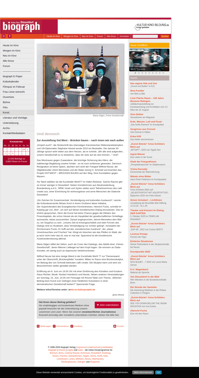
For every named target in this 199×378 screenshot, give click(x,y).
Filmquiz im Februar (14, 86)
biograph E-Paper (12, 76)
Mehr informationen (143, 372)
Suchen (164, 36)
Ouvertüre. (9, 97)
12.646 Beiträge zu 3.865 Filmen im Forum (16, 160)
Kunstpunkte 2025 (140, 251)
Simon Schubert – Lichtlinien (146, 200)
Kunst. (6, 112)
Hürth (99, 356)
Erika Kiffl (135, 136)
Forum (100, 36)
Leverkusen (62, 359)
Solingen (81, 362)
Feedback (78, 326)
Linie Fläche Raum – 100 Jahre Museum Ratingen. (147, 99)
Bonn (61, 353)
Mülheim (80, 359)
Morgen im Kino (70, 36)
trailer (80, 350)
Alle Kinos (111, 36)
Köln (105, 356)
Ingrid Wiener (137, 154)
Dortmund (85, 353)
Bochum (54, 353)
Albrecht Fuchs (138, 310)
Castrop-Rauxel (72, 353)
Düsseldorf (96, 353)
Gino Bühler (136, 114)
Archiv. (6, 128)
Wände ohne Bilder (140, 176)
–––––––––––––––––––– (17, 71)
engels (70, 350)
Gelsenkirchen (75, 356)
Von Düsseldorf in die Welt (144, 276)
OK (158, 372)
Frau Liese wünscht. (14, 91)
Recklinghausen (68, 362)
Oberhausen (97, 359)
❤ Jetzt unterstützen (108, 305)
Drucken (120, 326)
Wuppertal (95, 362)
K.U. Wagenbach (139, 269)
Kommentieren (62, 326)
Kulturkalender (11, 81)
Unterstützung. (11, 123)
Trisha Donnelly (138, 169)
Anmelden (124, 36)
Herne (93, 356)
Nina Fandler (137, 90)
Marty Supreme (138, 69)
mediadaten (107, 347)
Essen (55, 356)
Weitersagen (45, 326)
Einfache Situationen (141, 241)
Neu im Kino (87, 36)
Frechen (63, 356)
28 (24, 149)
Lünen (71, 359)
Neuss (88, 359)
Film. (5, 107)
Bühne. (7, 102)
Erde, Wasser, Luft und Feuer (146, 121)
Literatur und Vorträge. (15, 117)
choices (61, 350)
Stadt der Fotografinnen (143, 161)
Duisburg (106, 353)
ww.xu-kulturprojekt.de (82, 289)
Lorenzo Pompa (139, 234)
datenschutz (94, 347)
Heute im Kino (53, 36)
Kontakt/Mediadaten (14, 133)
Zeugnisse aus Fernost (142, 129)
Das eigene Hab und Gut (143, 83)
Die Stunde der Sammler (143, 287)
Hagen (86, 356)
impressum (82, 347)
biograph (52, 350)
